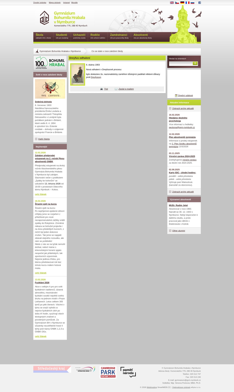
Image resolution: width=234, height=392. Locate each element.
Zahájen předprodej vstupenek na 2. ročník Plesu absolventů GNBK (49, 158)
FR (188, 3)
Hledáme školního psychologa (178, 119)
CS (178, 3)
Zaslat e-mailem (126, 89)
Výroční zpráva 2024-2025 (182, 156)
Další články (44, 139)
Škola (43, 36)
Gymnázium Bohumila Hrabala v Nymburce (60, 51)
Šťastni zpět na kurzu (46, 204)
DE (183, 3)
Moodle (74, 3)
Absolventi (142, 36)
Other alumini (178, 230)
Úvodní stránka (39, 3)
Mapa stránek (55, 3)
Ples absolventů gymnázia (182, 137)
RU (193, 3)
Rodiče (97, 36)
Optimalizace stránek (181, 387)
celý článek (40, 194)
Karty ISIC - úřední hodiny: (182, 172)
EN (173, 3)
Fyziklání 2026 (42, 282)
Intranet (66, 3)
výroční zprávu (189, 160)
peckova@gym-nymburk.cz (182, 127)
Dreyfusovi (96, 77)
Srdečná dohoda (43, 101)
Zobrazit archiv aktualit (183, 108)
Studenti (62, 36)
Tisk (106, 89)
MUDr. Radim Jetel (178, 205)
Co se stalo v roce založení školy (107, 51)
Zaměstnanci (119, 36)
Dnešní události (185, 95)
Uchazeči (79, 36)
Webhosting (152, 387)
